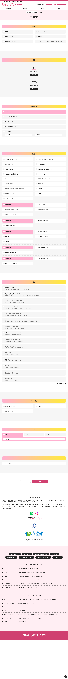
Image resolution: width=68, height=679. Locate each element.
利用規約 (54, 554)
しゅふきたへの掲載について (40, 554)
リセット (25, 482)
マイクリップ (49, 4)
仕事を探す (8, 8)
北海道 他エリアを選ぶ (40, 4)
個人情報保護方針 (10, 557)
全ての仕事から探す (60, 383)
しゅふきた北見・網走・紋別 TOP (32, 12)
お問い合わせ (57, 557)
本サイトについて (14, 554)
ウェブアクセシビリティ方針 (26, 557)
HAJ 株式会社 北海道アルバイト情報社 (34, 635)
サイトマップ (26, 554)
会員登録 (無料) (56, 4)
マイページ (62, 4)
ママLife (42, 8)
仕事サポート (25, 8)
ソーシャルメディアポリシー (43, 557)
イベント (59, 8)
